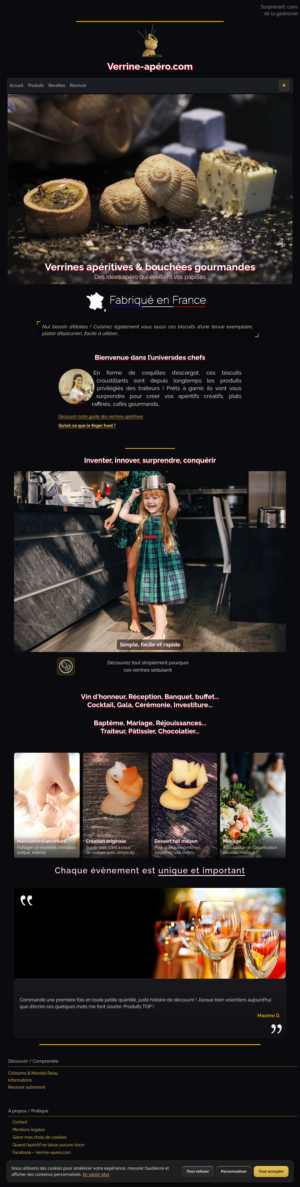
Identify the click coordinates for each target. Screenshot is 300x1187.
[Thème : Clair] (284, 85)
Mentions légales (29, 1129)
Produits (36, 85)
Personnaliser (234, 1171)
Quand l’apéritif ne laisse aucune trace (48, 1145)
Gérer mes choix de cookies (40, 1137)
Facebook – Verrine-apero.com (42, 1152)
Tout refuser (198, 1171)
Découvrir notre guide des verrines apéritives (101, 416)
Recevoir (78, 85)
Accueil (16, 85)
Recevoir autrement (26, 1087)
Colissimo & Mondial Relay (33, 1073)
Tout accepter (271, 1171)
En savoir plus (96, 1174)
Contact (20, 1122)
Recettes (56, 85)
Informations (20, 1080)
